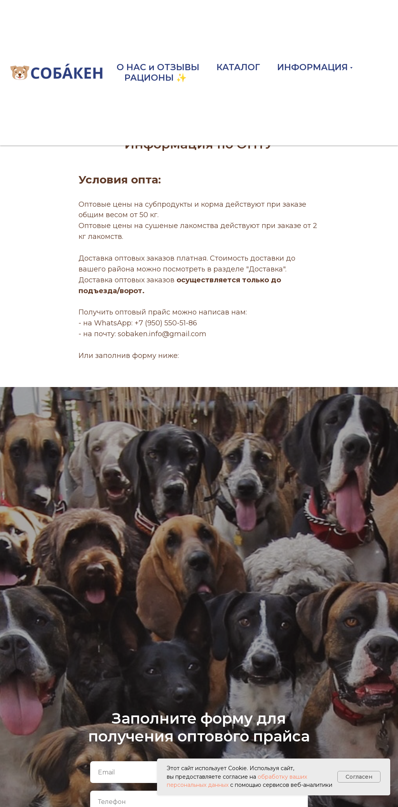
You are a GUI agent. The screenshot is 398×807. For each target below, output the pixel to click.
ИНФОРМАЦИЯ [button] (312, 67)
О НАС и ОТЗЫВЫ (158, 67)
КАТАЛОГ (238, 67)
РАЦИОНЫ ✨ (155, 78)
